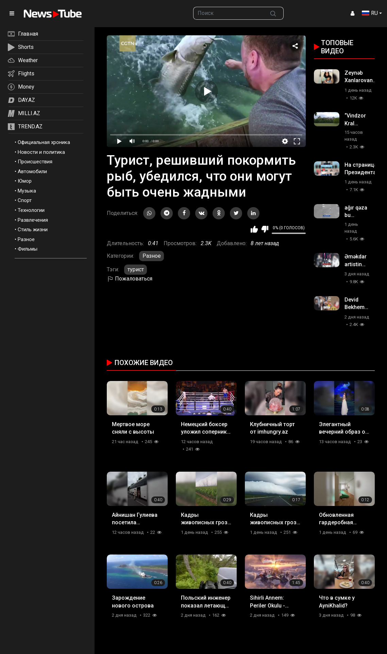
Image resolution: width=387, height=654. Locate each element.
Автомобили (32, 171)
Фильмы (27, 249)
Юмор (25, 181)
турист (136, 269)
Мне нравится (254, 229)
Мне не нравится (264, 229)
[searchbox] (228, 13)
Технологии (31, 210)
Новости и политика (41, 152)
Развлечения (33, 220)
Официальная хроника (44, 142)
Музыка (27, 191)
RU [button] (370, 13)
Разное (26, 239)
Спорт (25, 200)
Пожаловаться (129, 278)
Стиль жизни (33, 229)
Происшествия (35, 162)
